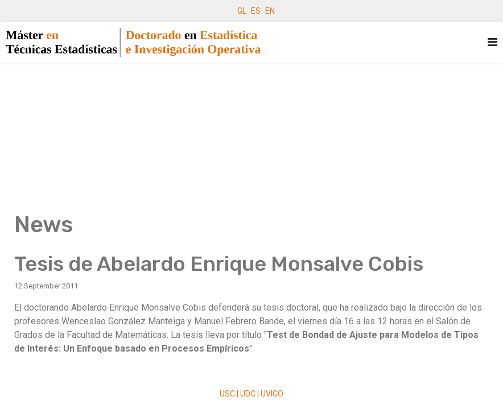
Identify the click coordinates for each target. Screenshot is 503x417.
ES (256, 10)
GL (241, 10)
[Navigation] (492, 42)
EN (270, 10)
